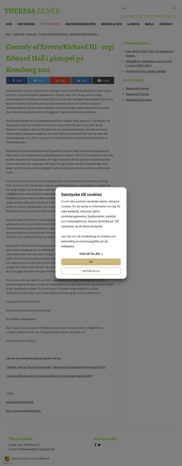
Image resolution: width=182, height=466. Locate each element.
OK (91, 262)
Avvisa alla (91, 271)
